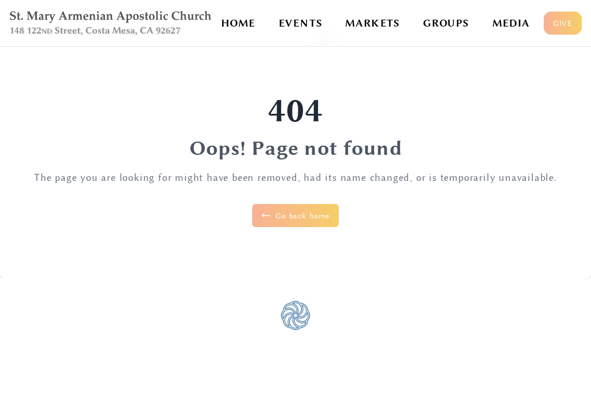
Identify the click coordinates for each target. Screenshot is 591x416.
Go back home (295, 215)
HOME (238, 23)
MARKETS (372, 23)
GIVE (563, 23)
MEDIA (511, 23)
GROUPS (446, 23)
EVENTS (301, 23)
